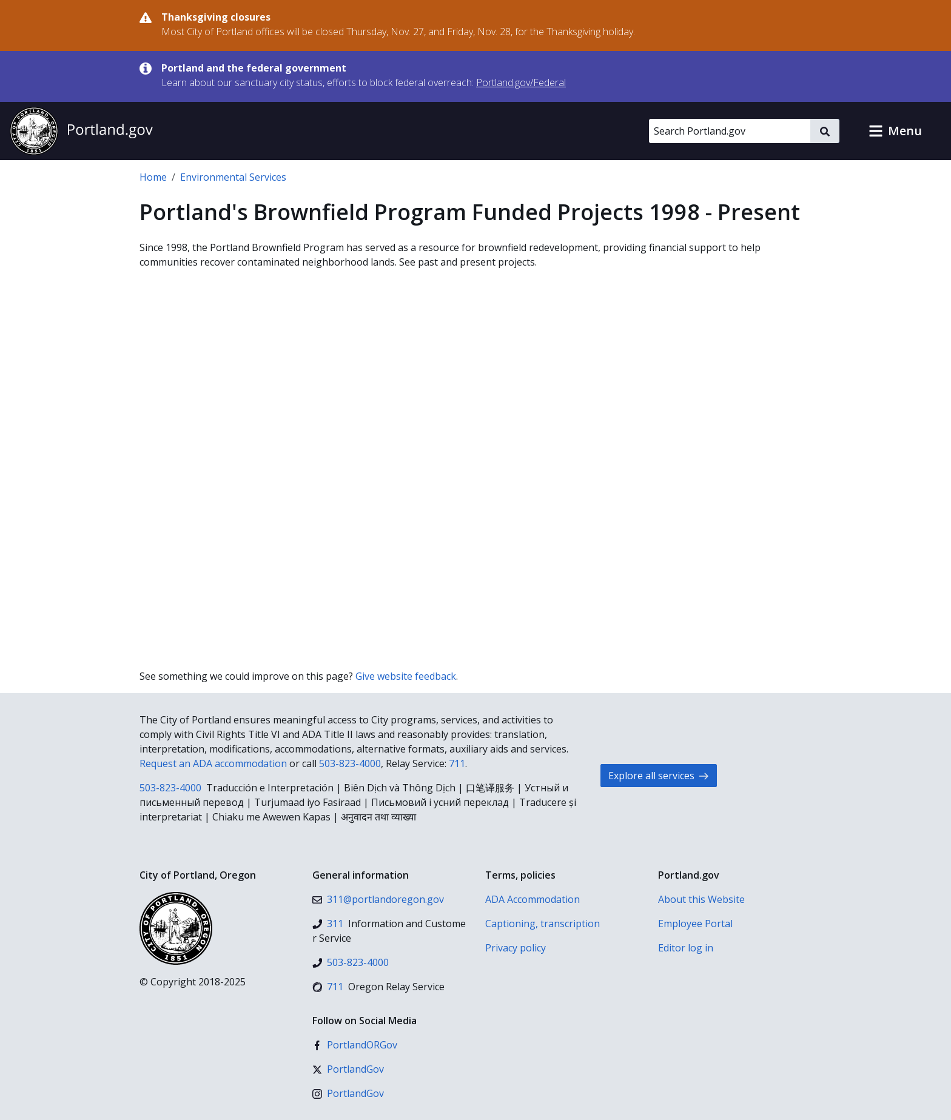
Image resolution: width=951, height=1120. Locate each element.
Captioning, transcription (542, 923)
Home (153, 177)
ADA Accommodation (532, 899)
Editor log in (685, 947)
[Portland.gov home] (81, 131)
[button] (895, 131)
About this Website (701, 899)
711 (457, 763)
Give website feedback (405, 676)
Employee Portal (695, 923)
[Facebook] (354, 1045)
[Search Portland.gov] (729, 131)
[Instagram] (348, 1093)
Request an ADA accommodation (213, 763)
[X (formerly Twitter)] (348, 1069)
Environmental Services (233, 177)
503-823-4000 (350, 763)
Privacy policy (515, 947)
